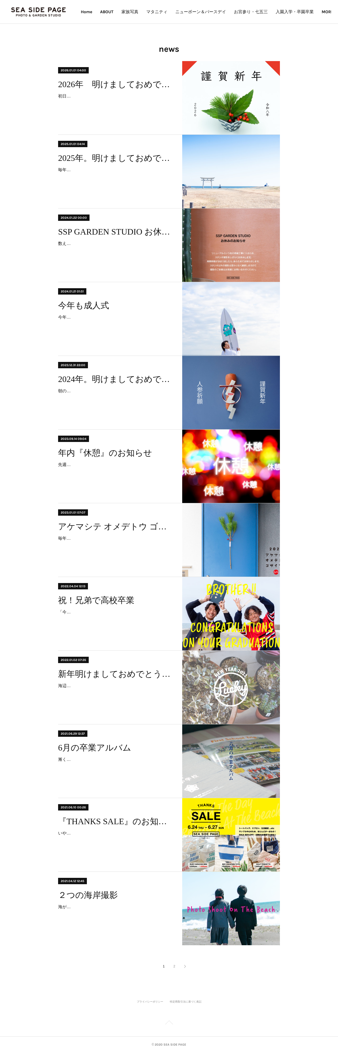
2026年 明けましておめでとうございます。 (115, 84)
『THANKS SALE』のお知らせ (115, 821)
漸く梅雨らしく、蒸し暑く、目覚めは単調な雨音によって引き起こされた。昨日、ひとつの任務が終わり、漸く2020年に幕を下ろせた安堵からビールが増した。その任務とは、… (115, 767)
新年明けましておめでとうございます (115, 674)
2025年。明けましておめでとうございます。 (115, 158)
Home (122, 11)
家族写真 (165, 11)
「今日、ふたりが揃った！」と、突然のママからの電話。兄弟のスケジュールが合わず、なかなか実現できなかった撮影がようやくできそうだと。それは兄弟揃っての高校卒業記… (115, 620)
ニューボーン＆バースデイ (236, 11)
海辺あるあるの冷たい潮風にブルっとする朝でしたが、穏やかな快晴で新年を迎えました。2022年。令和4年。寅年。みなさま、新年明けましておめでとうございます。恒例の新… (115, 693)
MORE (317, 11)
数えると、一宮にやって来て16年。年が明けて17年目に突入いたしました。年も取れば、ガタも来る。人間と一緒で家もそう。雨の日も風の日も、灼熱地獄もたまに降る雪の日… (115, 251)
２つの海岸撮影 (88, 895)
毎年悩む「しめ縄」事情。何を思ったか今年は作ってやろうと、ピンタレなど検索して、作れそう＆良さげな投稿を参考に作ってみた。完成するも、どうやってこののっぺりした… (115, 546)
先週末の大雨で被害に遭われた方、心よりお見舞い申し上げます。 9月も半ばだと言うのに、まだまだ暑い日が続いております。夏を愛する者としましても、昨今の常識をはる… (115, 472)
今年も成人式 (83, 305)
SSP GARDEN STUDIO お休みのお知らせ (115, 231)
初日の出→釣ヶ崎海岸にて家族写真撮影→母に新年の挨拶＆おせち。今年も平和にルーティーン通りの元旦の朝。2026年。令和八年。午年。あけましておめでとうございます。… (115, 104)
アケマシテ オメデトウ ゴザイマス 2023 (115, 526)
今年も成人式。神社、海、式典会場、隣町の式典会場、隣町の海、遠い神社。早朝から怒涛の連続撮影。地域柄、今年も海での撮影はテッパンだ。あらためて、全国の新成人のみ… (115, 325)
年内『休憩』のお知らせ (105, 453)
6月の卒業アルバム (94, 747)
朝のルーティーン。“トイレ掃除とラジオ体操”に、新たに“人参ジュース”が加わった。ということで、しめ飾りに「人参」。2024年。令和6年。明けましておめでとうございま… (115, 398)
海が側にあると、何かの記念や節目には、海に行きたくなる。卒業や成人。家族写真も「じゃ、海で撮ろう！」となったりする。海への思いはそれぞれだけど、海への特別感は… (115, 914)
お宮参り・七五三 (286, 11)
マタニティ (192, 11)
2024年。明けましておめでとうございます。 (115, 379)
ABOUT (142, 11)
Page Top (169, 1023)
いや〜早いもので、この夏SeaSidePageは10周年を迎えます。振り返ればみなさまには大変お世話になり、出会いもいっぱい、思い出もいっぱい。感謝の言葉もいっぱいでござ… (115, 841)
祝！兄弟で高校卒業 (96, 600)
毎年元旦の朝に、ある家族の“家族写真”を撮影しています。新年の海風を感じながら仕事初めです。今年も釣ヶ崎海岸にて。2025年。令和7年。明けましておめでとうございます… (115, 177)
